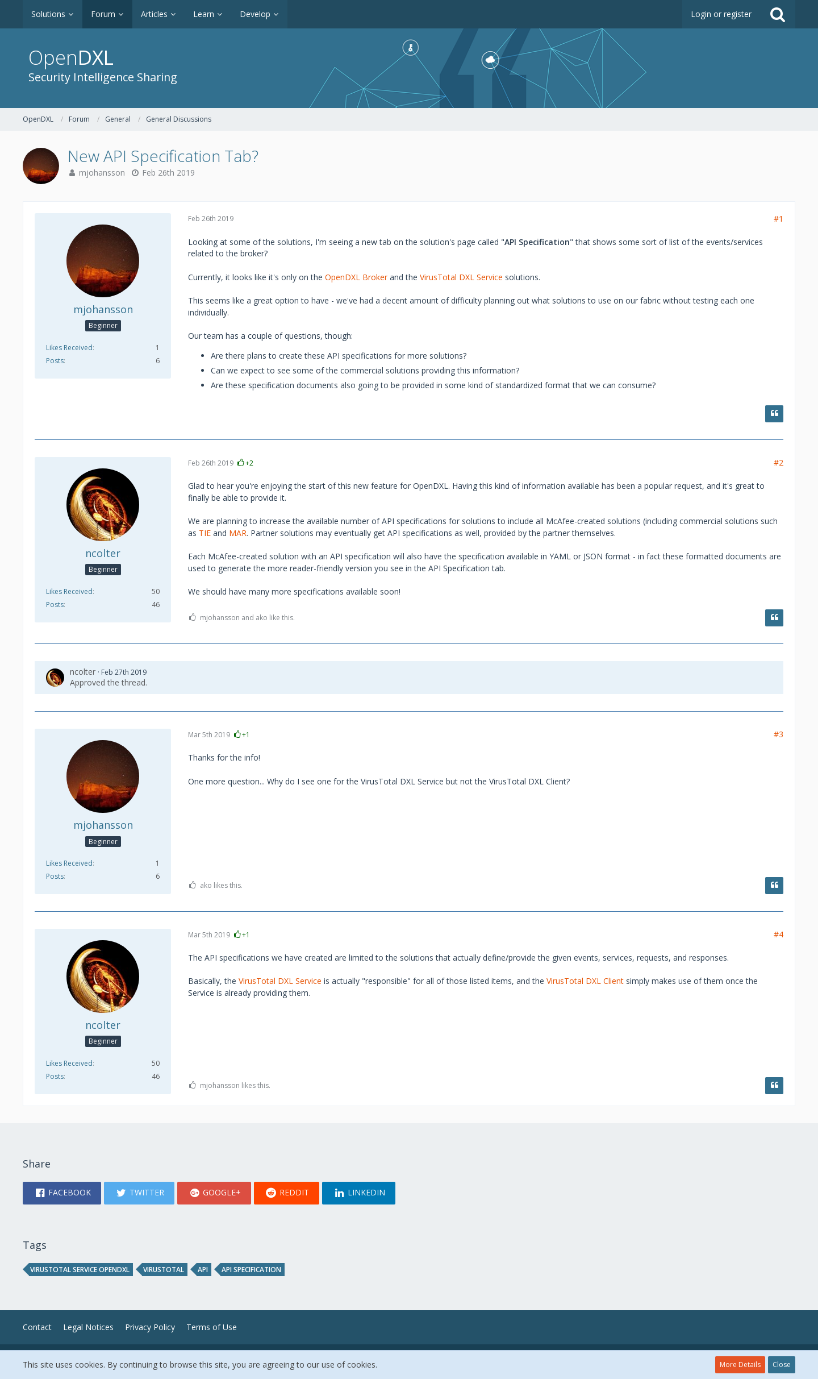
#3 (778, 734)
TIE (205, 532)
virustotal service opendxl (80, 1269)
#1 (778, 218)
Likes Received (69, 347)
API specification (251, 1269)
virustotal (163, 1269)
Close (782, 1364)
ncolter (82, 671)
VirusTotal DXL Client (585, 980)
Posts (55, 360)
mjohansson (102, 172)
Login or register (721, 14)
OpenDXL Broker (356, 277)
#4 (778, 934)
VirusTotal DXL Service (461, 277)
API (203, 1269)
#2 (778, 462)
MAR (238, 532)
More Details (740, 1364)
